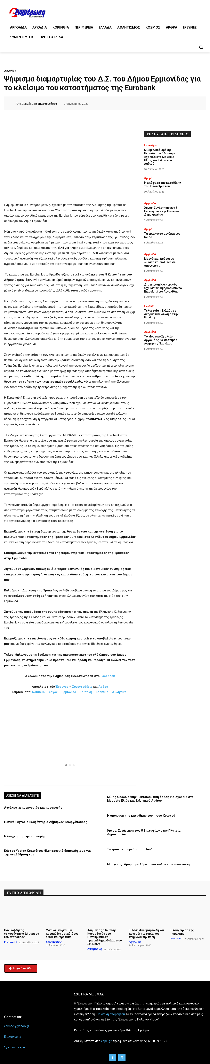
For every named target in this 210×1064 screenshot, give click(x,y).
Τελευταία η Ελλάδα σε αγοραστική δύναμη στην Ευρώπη (161, 314)
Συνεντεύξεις (82, 687)
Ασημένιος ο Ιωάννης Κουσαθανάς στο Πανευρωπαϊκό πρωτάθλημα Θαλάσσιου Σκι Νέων (104, 936)
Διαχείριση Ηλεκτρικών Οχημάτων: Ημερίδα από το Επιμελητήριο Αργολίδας (163, 288)
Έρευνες (62, 687)
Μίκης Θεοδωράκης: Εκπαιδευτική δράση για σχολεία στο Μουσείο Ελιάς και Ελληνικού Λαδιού (150, 798)
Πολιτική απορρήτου (110, 1014)
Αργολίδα (10, 70)
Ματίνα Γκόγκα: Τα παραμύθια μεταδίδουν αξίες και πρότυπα (62, 933)
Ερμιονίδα (69, 692)
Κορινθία (102, 692)
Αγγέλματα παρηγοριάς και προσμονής (33, 807)
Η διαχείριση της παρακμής (25, 836)
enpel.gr (106, 1041)
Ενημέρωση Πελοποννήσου (39, 103)
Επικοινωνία (12, 1037)
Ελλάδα (149, 305)
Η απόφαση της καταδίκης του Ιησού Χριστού (141, 815)
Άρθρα (103, 687)
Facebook (107, 676)
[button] (201, 47)
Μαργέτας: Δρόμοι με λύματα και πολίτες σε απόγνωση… (149, 864)
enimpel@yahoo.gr (16, 1026)
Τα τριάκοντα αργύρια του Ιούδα (130, 849)
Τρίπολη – (87, 692)
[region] (70, 739)
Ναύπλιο (39, 692)
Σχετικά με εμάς (15, 1047)
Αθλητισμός (94, 948)
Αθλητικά (119, 692)
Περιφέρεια (151, 145)
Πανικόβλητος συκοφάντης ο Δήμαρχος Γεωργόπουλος (45, 822)
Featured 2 (10, 941)
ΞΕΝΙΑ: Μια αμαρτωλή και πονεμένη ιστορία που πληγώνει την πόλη (146, 933)
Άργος (53, 692)
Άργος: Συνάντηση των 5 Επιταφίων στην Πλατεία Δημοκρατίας (161, 211)
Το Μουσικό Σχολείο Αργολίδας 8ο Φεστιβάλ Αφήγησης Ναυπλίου (160, 340)
